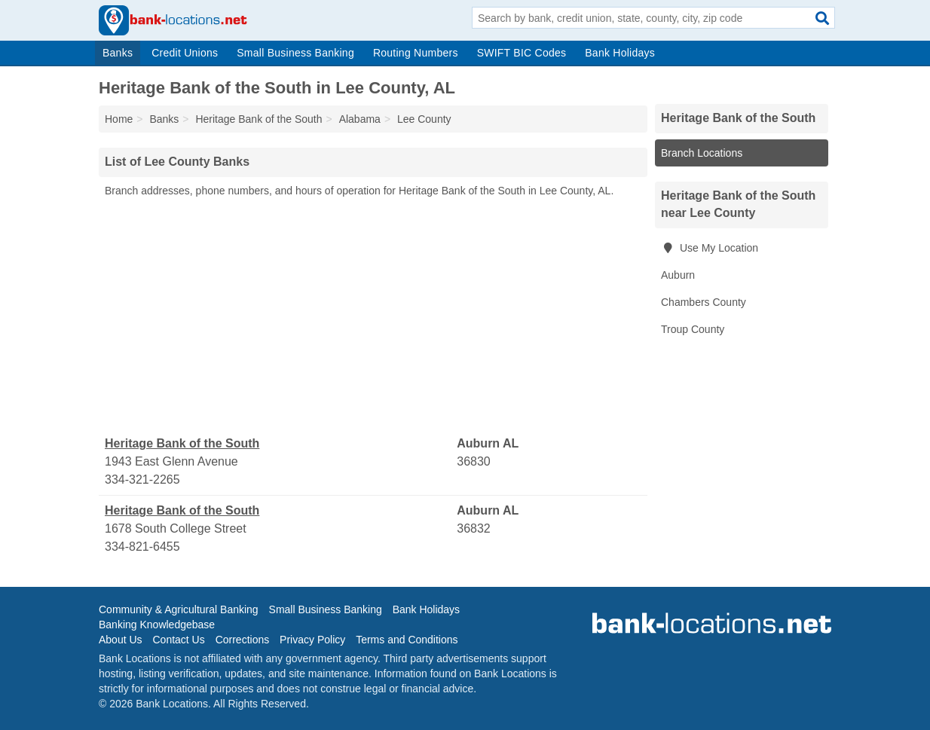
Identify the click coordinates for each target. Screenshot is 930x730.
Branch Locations (701, 153)
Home (119, 119)
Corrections (243, 640)
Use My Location (709, 248)
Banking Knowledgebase (157, 625)
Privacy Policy (312, 640)
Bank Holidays (620, 53)
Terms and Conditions (406, 640)
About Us (120, 640)
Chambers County (703, 302)
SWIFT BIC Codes (522, 53)
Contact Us (178, 640)
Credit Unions (184, 53)
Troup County (692, 329)
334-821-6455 (142, 546)
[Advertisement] (373, 317)
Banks (117, 53)
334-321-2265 (142, 479)
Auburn (678, 275)
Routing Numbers (415, 53)
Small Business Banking (295, 53)
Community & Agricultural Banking (179, 609)
